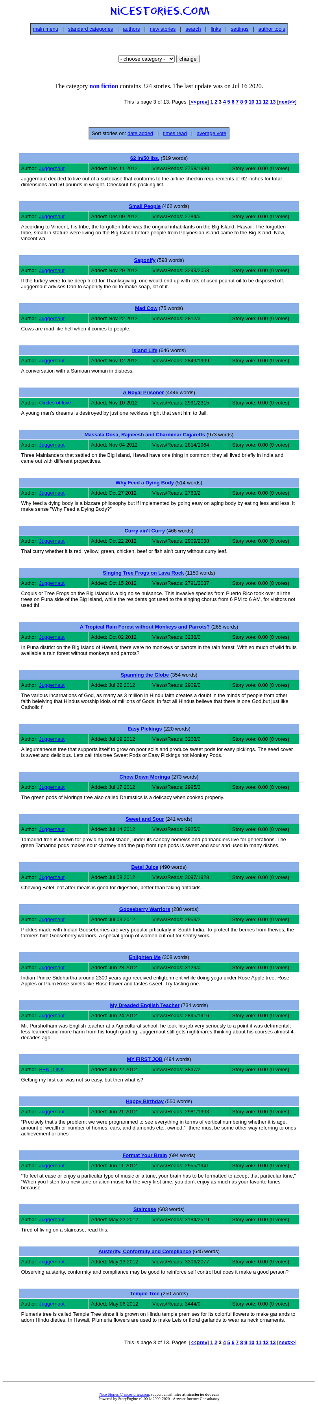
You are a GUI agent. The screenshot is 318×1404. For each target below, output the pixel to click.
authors (131, 29)
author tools (271, 29)
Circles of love (55, 403)
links (216, 29)
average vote (211, 133)
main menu (45, 29)
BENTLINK (51, 1069)
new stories (163, 29)
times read (175, 133)
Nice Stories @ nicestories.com (124, 1394)
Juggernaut (52, 168)
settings (240, 29)
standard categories (90, 29)
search (193, 29)
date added (140, 133)
